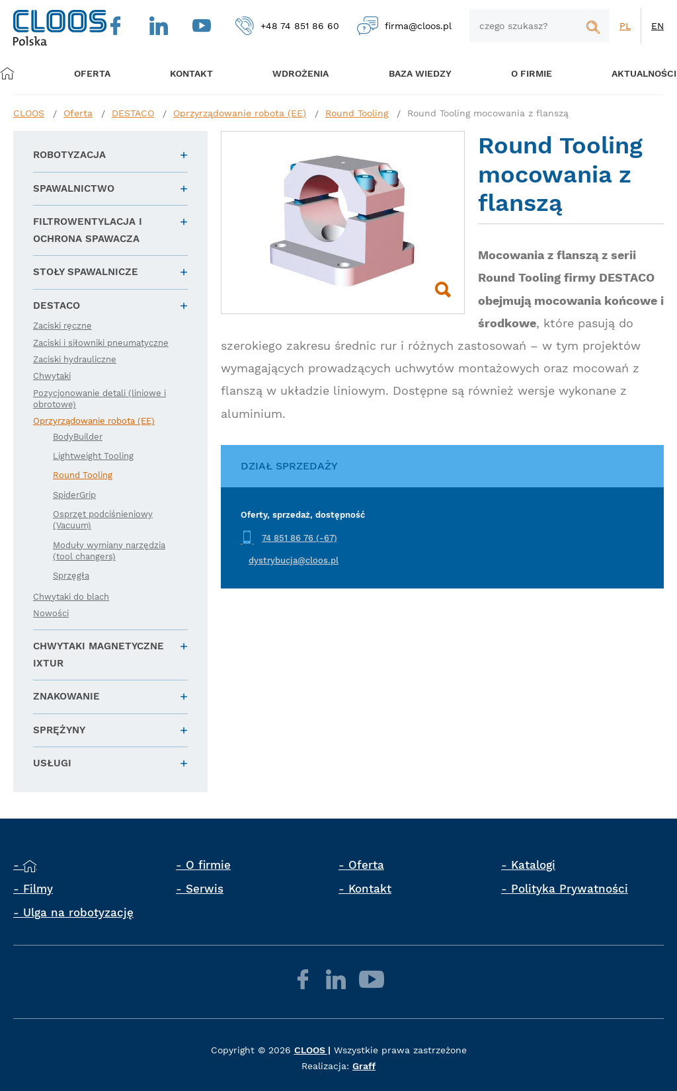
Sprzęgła (71, 576)
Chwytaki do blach (71, 597)
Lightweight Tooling (93, 456)
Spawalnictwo (73, 188)
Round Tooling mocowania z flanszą (488, 113)
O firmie (519, 73)
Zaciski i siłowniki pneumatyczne (101, 343)
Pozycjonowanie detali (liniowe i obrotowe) (99, 398)
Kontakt (369, 888)
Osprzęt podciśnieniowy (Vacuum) (103, 519)
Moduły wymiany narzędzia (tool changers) (109, 550)
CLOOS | (312, 1050)
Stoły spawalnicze (85, 272)
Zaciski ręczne (62, 326)
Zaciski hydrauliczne (74, 359)
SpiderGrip (74, 495)
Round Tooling (356, 113)
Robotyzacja (69, 155)
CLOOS (28, 113)
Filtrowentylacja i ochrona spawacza (87, 230)
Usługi (52, 763)
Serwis (204, 888)
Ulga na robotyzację (78, 912)
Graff (364, 1066)
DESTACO (133, 113)
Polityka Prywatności (569, 888)
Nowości (51, 613)
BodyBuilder (77, 437)
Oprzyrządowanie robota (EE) (239, 113)
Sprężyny (59, 730)
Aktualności (627, 73)
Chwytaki (52, 376)
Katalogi (533, 864)
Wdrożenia (295, 73)
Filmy (38, 888)
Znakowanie (66, 696)
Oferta (97, 73)
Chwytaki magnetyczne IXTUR (98, 654)
